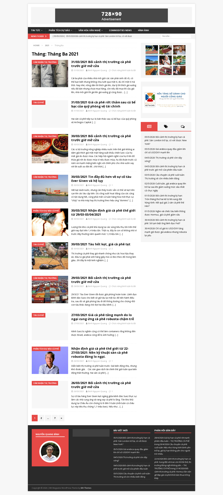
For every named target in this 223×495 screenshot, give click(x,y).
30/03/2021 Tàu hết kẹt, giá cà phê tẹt (100, 244)
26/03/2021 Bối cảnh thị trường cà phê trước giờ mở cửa (101, 385)
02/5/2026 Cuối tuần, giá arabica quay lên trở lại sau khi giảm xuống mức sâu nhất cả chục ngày (165, 187)
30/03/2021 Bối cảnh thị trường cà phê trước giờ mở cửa (101, 138)
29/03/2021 (79, 286)
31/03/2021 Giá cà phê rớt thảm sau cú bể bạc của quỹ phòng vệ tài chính (103, 104)
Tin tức (35, 30)
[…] (125, 92)
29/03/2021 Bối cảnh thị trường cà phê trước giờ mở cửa (101, 280)
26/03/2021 (79, 361)
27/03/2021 (79, 323)
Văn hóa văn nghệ (90, 30)
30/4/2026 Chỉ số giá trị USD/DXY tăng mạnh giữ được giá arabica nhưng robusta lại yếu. (166, 232)
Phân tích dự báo (59, 30)
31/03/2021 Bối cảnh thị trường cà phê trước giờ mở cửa (101, 64)
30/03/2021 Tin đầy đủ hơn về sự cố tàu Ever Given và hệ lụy (101, 179)
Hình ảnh (143, 30)
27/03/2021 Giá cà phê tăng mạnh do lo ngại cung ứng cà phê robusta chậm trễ (102, 317)
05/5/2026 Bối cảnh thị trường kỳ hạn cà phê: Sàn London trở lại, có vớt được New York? (166, 140)
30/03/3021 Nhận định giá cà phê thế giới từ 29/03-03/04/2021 (103, 212)
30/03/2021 (79, 144)
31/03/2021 (79, 70)
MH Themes (86, 488)
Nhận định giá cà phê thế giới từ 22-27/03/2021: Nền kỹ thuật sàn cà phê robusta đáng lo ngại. (100, 352)
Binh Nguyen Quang (97, 70)
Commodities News (120, 30)
